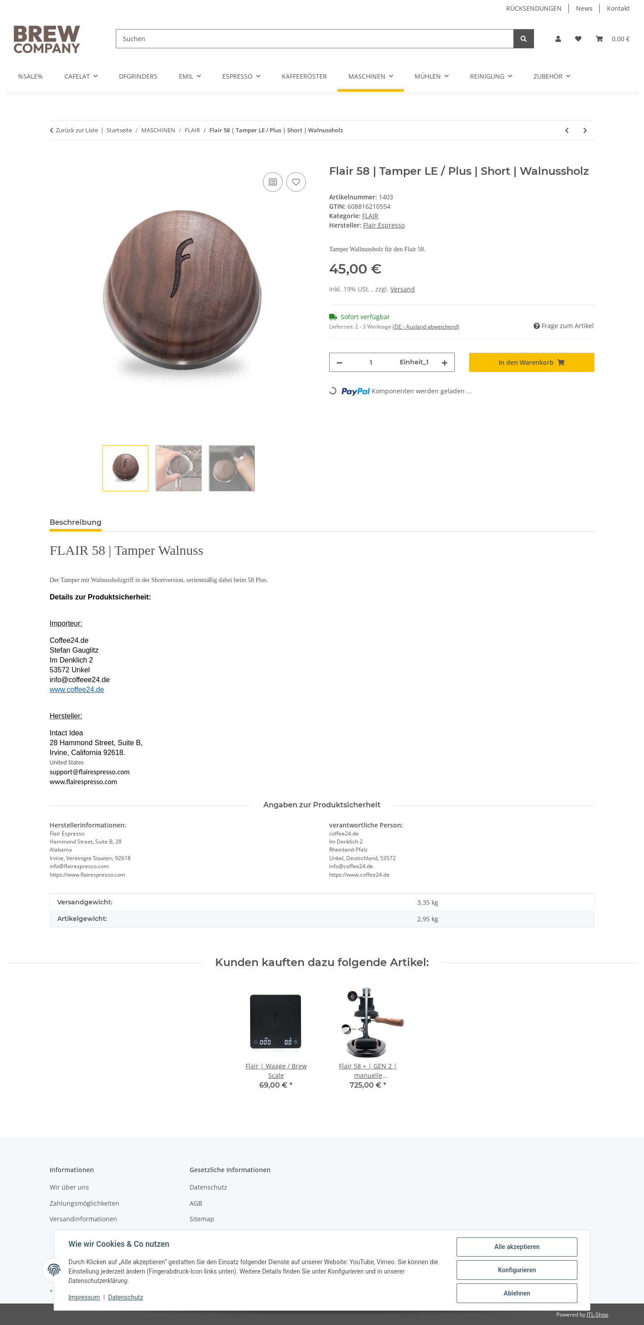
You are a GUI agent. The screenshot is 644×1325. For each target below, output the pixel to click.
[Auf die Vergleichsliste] (273, 182)
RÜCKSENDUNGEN (534, 8)
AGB (196, 1203)
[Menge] (371, 362)
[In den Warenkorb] (57, 160)
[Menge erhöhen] (444, 362)
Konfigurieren (517, 1270)
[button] (558, 38)
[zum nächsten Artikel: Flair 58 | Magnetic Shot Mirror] (585, 130)
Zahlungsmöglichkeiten (84, 1203)
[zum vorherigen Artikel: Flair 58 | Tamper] (567, 130)
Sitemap (202, 1219)
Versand (402, 289)
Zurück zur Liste (77, 130)
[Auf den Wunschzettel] (296, 182)
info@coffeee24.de (80, 680)
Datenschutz (125, 1297)
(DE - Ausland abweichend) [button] (426, 326)
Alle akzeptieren (516, 1246)
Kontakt (618, 8)
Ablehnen (517, 1293)
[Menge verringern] (339, 362)
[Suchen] (315, 38)
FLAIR (370, 215)
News (584, 8)
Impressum (84, 1297)
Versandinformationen (83, 1219)
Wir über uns (69, 1187)
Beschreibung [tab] (76, 522)
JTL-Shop (597, 1314)
